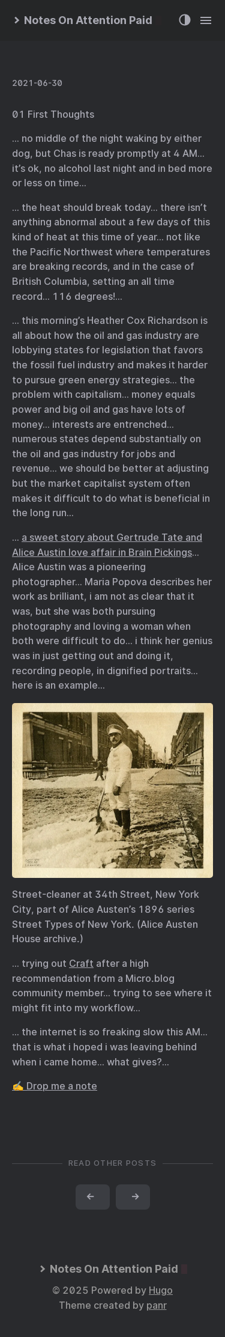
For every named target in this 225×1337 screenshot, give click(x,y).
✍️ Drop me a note (54, 1086)
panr (156, 1305)
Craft (81, 963)
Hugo (161, 1290)
